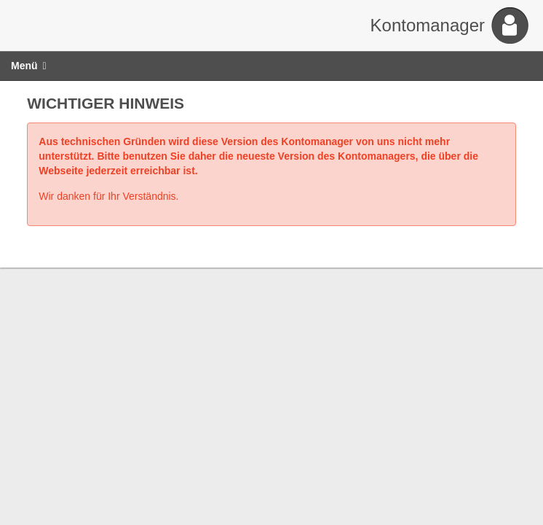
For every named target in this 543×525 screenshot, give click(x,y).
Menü (29, 65)
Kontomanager (427, 25)
